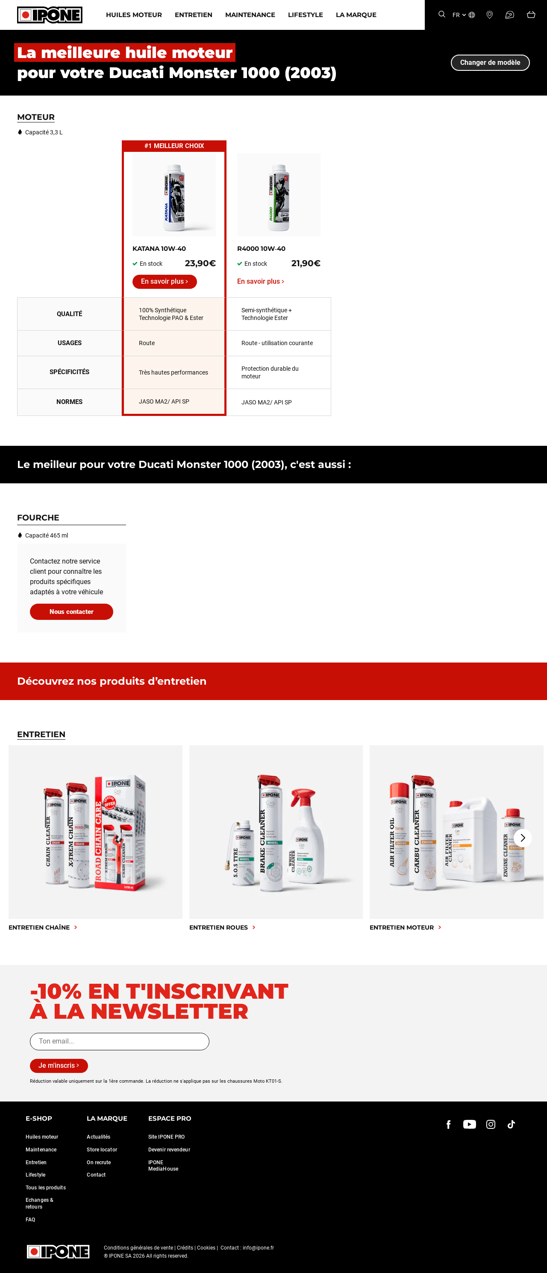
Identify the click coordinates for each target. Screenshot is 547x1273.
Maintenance (250, 15)
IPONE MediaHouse (163, 1166)
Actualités (98, 1137)
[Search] (441, 15)
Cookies (206, 1248)
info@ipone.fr (258, 1248)
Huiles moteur (134, 15)
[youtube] (469, 1124)
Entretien (193, 15)
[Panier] (531, 15)
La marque (356, 15)
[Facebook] (448, 1124)
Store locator (102, 1150)
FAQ (30, 1220)
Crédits (185, 1248)
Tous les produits (46, 1188)
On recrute (99, 1162)
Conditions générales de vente (138, 1248)
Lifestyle (305, 15)
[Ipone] (49, 14)
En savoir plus (162, 281)
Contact (96, 1175)
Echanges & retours (39, 1203)
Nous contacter (72, 612)
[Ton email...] (119, 1041)
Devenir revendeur (169, 1150)
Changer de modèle (490, 62)
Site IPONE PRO (166, 1137)
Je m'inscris (56, 1065)
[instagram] (490, 1124)
